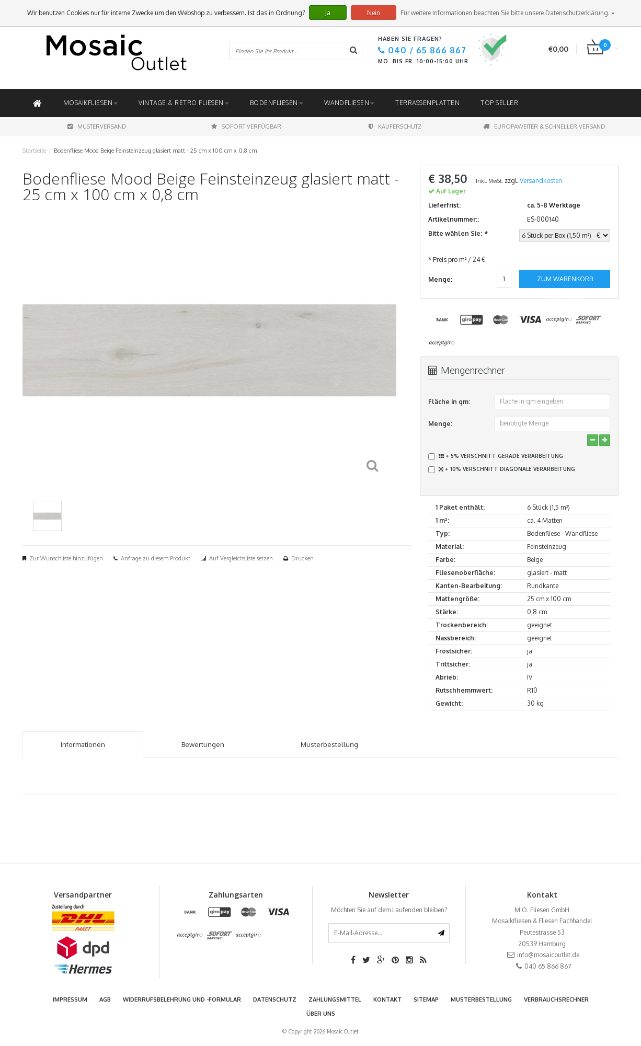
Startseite (34, 150)
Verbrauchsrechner (556, 999)
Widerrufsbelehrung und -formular (182, 999)
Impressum (70, 999)
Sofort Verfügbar (246, 126)
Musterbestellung (481, 999)
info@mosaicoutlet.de (548, 955)
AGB (105, 999)
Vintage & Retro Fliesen (184, 103)
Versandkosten (541, 181)
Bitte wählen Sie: (457, 233)
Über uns (320, 1013)
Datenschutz (274, 999)
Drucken (302, 558)
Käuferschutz (395, 126)
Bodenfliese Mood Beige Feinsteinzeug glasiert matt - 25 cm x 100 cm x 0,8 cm (155, 150)
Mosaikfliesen (90, 103)
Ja (327, 13)
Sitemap (426, 999)
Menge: (440, 424)
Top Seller (499, 103)
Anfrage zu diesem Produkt (155, 558)
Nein (373, 13)
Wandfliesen (349, 103)
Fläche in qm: (449, 402)
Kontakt (387, 999)
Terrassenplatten (427, 103)
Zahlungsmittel (334, 999)
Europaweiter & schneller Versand (544, 126)
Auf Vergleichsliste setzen (241, 558)
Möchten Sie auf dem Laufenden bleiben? (389, 910)
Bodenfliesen (276, 103)
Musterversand (97, 126)
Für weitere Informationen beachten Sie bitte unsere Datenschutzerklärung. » (507, 13)
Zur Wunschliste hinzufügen (66, 558)
